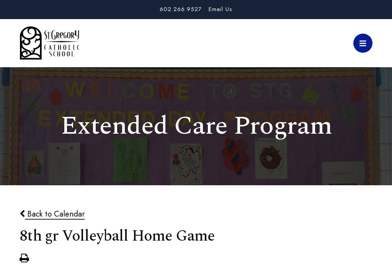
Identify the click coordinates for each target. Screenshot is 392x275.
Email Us (220, 9)
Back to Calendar (52, 214)
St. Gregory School (50, 43)
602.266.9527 (181, 9)
